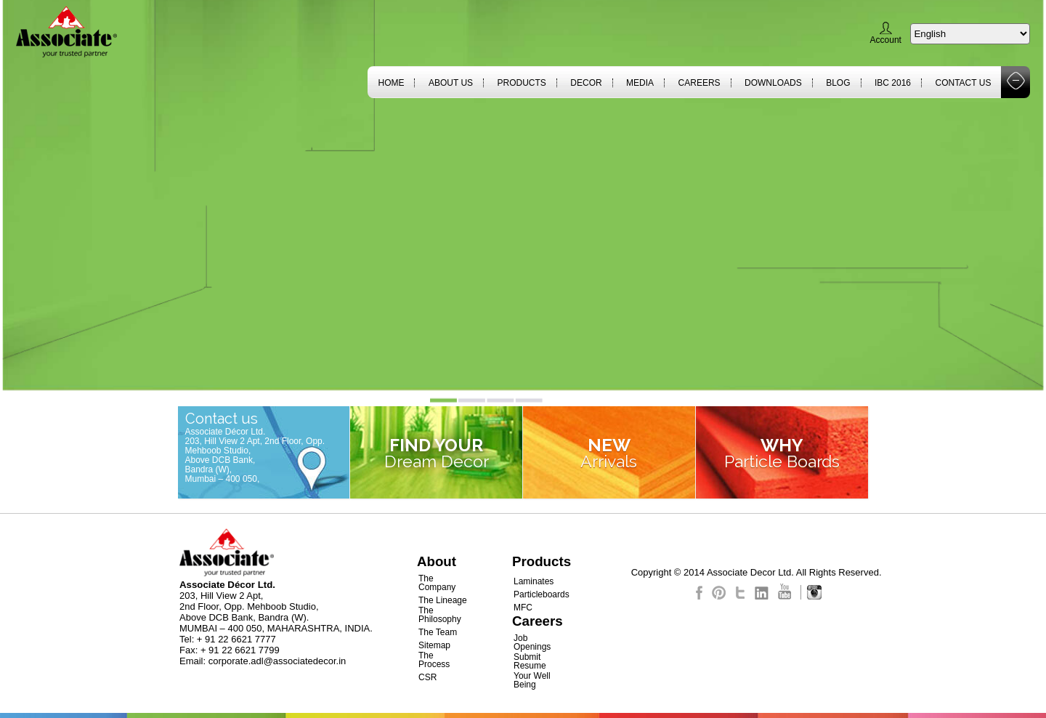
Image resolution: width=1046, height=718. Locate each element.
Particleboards (541, 594)
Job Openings (532, 642)
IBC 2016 (893, 82)
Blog (838, 82)
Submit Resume (530, 661)
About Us (451, 82)
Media (640, 82)
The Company (436, 582)
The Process (434, 659)
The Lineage (442, 600)
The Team (437, 632)
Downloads (773, 82)
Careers (699, 82)
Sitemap (434, 645)
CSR (427, 677)
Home (391, 82)
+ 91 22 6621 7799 (240, 650)
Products (522, 82)
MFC (523, 607)
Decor (585, 82)
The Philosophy (439, 614)
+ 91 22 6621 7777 (236, 639)
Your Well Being (532, 680)
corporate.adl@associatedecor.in (277, 661)
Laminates (534, 581)
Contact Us (964, 82)
